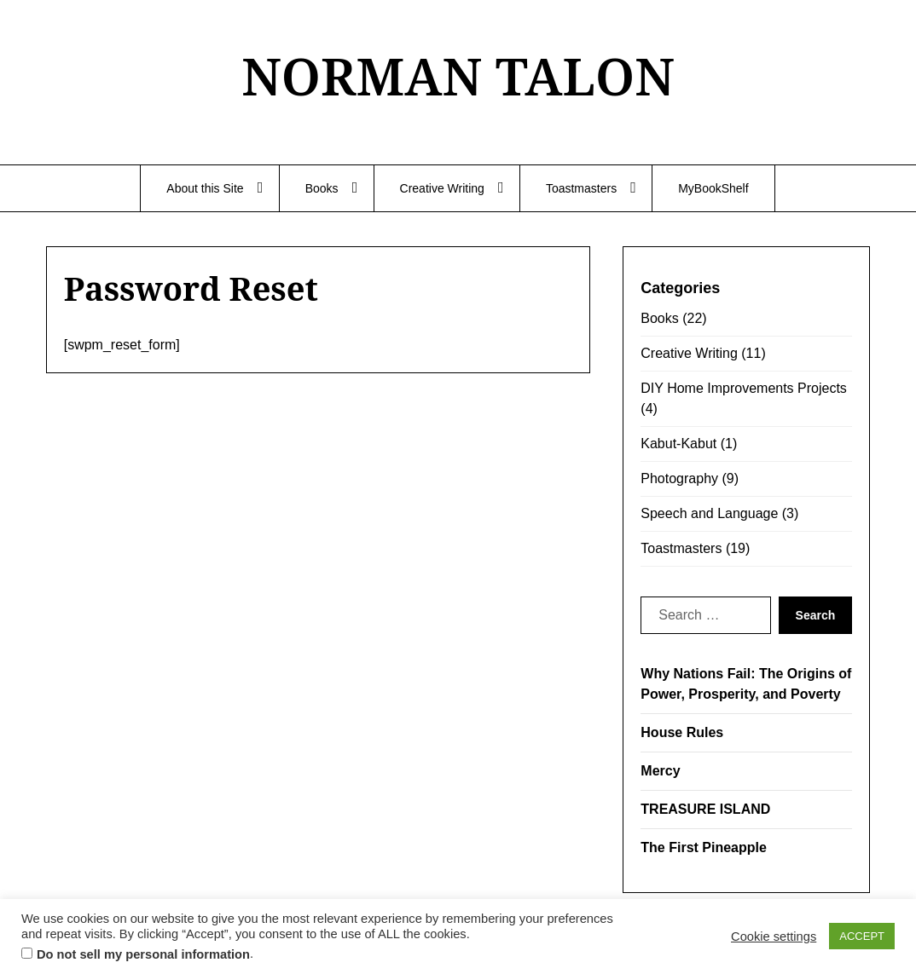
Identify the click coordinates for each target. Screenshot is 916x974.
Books (322, 188)
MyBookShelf (713, 188)
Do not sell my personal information (143, 954)
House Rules (682, 732)
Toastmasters (581, 188)
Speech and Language (709, 513)
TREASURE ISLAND (705, 809)
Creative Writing (442, 188)
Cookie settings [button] (773, 936)
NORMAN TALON (458, 76)
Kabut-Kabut (678, 443)
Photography (679, 478)
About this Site (204, 188)
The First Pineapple (704, 847)
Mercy (660, 771)
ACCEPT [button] (861, 936)
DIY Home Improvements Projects (744, 388)
